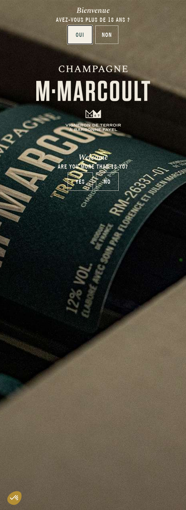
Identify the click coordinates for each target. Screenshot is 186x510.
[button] (14, 498)
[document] (93, 255)
